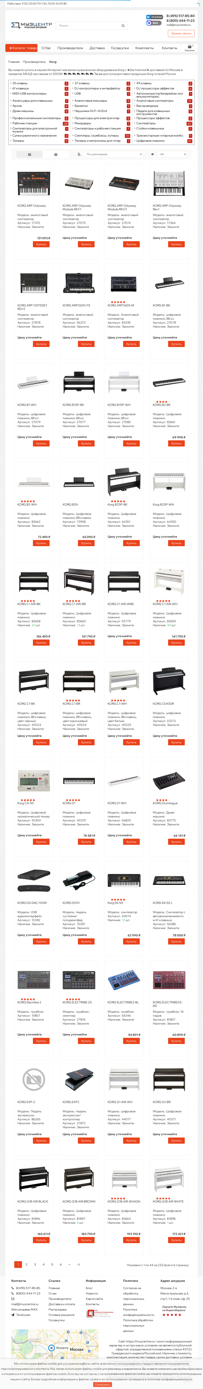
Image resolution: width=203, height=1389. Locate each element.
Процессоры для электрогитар (97, 118)
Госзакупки (120, 48)
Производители (70, 48)
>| (78, 1264)
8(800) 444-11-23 (25, 1293)
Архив (17, 106)
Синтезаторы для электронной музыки (34, 130)
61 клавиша (20, 88)
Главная (14, 62)
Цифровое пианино (150, 140)
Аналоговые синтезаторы (154, 100)
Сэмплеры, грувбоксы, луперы (97, 135)
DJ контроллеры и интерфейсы (97, 88)
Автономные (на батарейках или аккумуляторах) (159, 95)
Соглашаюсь (102, 1384)
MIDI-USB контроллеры (29, 93)
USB (78, 93)
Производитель (34, 62)
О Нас (46, 48)
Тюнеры (18, 140)
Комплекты (145, 47)
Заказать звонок (181, 33)
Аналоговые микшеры (91, 100)
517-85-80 (181, 16)
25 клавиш (20, 83)
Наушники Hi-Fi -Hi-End (91, 111)
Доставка (97, 48)
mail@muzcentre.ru (179, 24)
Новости (92, 1293)
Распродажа (57, 1309)
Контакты (169, 48)
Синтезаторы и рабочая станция (98, 128)
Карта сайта (94, 1299)
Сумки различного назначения (34, 135)
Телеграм (20, 1315)
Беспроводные (147, 106)
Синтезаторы (146, 123)
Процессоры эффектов (153, 118)
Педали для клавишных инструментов (153, 112)
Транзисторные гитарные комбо (159, 135)
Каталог (22, 48)
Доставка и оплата (62, 1304)
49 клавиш (144, 83)
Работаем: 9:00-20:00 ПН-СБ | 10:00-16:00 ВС (37, 3)
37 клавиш (82, 83)
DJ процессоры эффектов (155, 88)
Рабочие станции (24, 123)
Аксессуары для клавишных (32, 100)
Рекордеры (83, 123)
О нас (53, 1293)
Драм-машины (23, 111)
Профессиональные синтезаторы (36, 118)
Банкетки (81, 106)
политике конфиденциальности (169, 1379)
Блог (89, 1288)
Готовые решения (61, 1315)
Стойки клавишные (150, 128)
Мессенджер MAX (24, 1309)
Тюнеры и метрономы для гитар (98, 140)
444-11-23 (181, 20)
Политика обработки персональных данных (138, 1325)
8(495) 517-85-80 (25, 1288)
